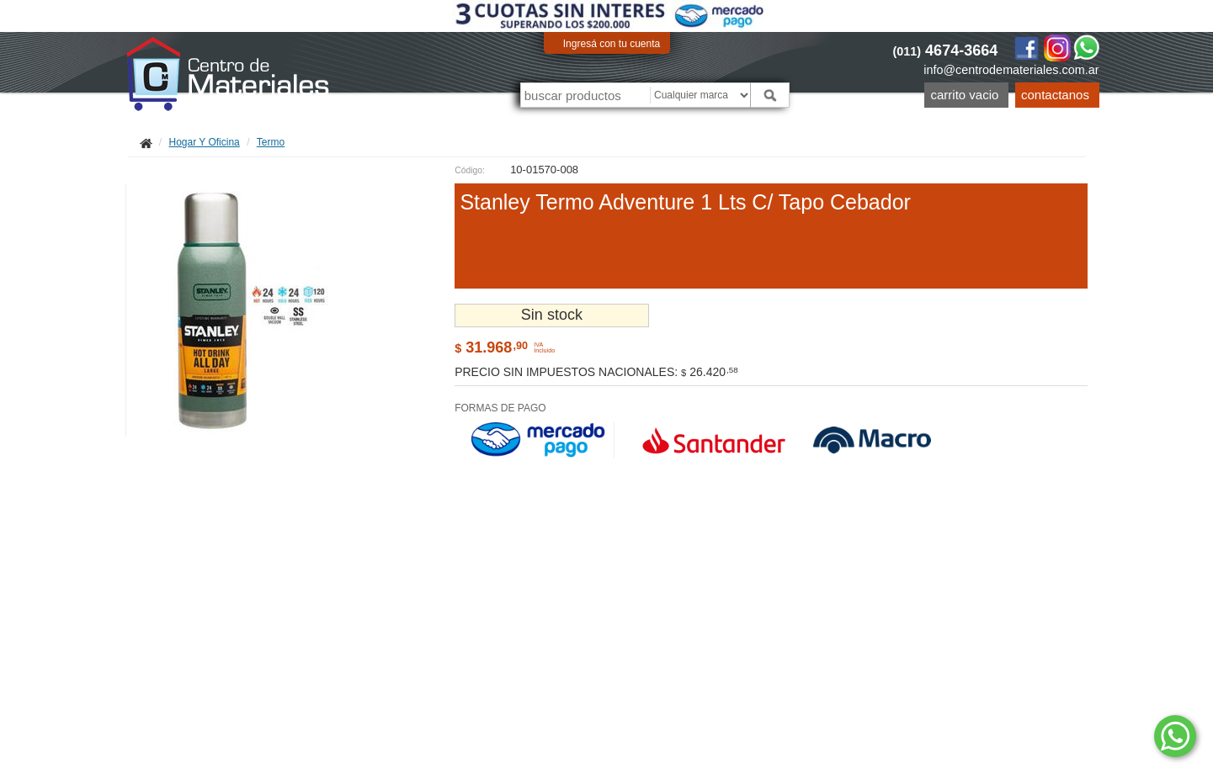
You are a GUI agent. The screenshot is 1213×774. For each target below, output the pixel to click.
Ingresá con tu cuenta (611, 44)
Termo (271, 142)
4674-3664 (945, 50)
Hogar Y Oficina (204, 142)
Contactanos (1055, 94)
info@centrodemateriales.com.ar (1011, 70)
